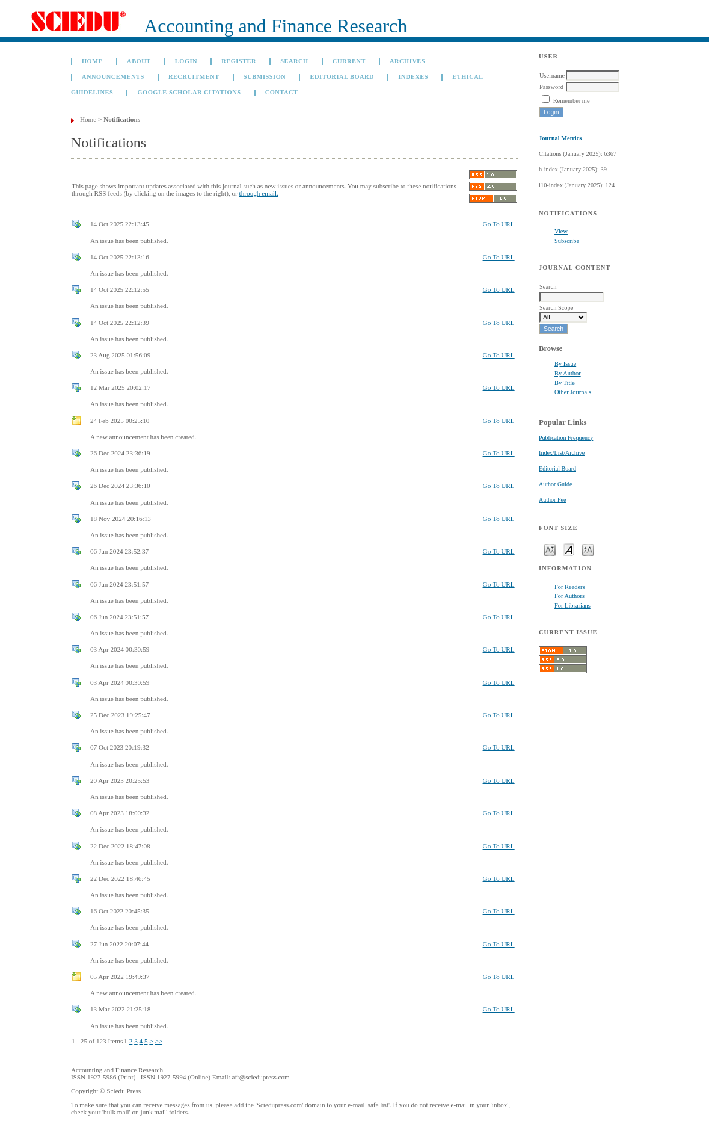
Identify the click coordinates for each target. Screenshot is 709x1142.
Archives (407, 61)
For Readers (569, 587)
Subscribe (566, 241)
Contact (281, 92)
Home (92, 61)
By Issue (565, 363)
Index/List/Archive (562, 452)
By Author (567, 373)
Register (238, 61)
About (139, 61)
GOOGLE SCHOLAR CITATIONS (189, 92)
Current (349, 61)
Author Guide (555, 484)
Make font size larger (588, 549)
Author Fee (552, 499)
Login (186, 61)
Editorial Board (557, 468)
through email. (258, 193)
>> (158, 1041)
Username (552, 75)
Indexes (413, 76)
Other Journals (572, 392)
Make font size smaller (550, 549)
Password (551, 87)
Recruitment (193, 76)
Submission (265, 76)
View (561, 231)
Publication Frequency (566, 437)
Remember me (571, 100)
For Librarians (572, 605)
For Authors (569, 596)
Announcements (113, 76)
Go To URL (499, 223)
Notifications (121, 119)
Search (294, 61)
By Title (564, 383)
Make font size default (569, 549)
